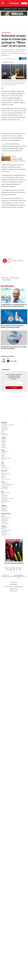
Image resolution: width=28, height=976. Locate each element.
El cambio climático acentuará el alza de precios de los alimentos (18, 159)
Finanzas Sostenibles (7, 498)
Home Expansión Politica (8, 425)
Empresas (14, 8)
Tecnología (4, 429)
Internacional (6, 32)
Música (3, 477)
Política (20, 8)
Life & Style (4, 470)
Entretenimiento (5, 473)
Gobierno (3, 438)
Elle (2, 462)
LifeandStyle (4, 434)
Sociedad (4, 447)
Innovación (4, 499)
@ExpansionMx (13, 361)
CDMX (3, 443)
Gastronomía (4, 527)
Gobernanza (4, 495)
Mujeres (3, 433)
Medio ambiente (5, 492)
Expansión (4, 422)
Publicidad (13, 582)
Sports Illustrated (6, 513)
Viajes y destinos (6, 530)
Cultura (3, 459)
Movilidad (4, 497)
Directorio (13, 591)
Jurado (3, 535)
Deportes (3, 474)
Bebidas (3, 528)
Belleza (3, 457)
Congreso (4, 441)
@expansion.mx (14, 569)
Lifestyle (3, 522)
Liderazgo (4, 508)
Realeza (3, 452)
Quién (2, 450)
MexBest (3, 526)
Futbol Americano (6, 517)
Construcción (5, 483)
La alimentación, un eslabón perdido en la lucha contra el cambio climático (14, 305)
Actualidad (4, 506)
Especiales (4, 510)
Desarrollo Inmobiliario (7, 484)
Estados (3, 444)
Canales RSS (14, 588)
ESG (2, 432)
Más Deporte (4, 520)
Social (3, 494)
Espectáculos (5, 451)
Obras (3, 430)
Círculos (3, 454)
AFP (8, 359)
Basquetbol (4, 519)
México (3, 440)
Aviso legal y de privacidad (14, 586)
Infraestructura (5, 485)
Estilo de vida (5, 468)
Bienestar (4, 533)
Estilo (2, 472)
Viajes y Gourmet (6, 458)
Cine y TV (4, 476)
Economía (13, 156)
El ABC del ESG (5, 501)
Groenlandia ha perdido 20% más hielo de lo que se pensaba (14, 347)
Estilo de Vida (5, 534)
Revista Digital (24, 3)
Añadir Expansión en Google (9, 62)
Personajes (4, 531)
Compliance (13, 584)
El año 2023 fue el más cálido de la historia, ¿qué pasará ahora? (12, 326)
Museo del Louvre (15, 277)
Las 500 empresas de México (14, 563)
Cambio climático (6, 279)
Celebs (3, 466)
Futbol (3, 514)
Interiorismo (4, 488)
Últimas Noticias (7, 8)
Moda (2, 455)
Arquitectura (4, 487)
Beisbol (3, 516)
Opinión (3, 446)
